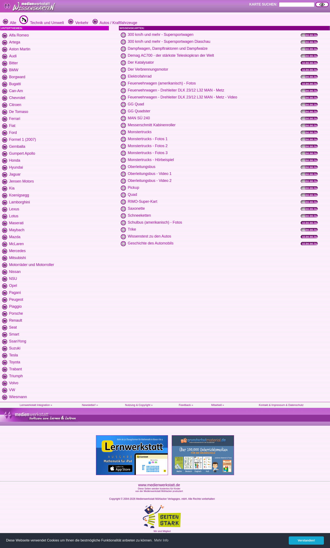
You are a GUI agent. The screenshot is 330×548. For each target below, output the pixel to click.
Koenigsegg (19, 195)
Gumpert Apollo (22, 153)
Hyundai (16, 167)
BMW (13, 70)
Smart (14, 334)
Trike (132, 229)
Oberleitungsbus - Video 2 (150, 181)
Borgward (17, 77)
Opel (13, 285)
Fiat (12, 126)
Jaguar (15, 174)
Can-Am (16, 91)
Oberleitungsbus (141, 167)
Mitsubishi (17, 258)
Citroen (15, 105)
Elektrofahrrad (140, 76)
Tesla (13, 355)
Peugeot (16, 299)
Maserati (16, 223)
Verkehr (77, 23)
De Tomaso (18, 112)
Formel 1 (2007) (22, 139)
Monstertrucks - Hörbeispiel (151, 160)
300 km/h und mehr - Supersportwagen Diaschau (169, 41)
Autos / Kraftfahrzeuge (114, 23)
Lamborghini (19, 202)
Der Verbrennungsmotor (148, 69)
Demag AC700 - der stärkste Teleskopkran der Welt (171, 55)
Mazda (14, 237)
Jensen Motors (21, 181)
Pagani (15, 292)
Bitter (13, 63)
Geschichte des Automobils (150, 243)
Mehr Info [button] (161, 540)
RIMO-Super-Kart (142, 201)
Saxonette (136, 208)
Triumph (16, 376)
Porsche (16, 313)
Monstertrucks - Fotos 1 (148, 139)
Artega (14, 42)
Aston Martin (19, 49)
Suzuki (14, 348)
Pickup (133, 187)
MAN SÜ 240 (139, 118)
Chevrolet (17, 98)
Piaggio (15, 306)
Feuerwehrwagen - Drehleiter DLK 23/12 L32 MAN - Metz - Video (182, 97)
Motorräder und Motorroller (31, 265)
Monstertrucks (140, 132)
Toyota (14, 362)
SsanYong (17, 341)
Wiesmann (18, 397)
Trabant (15, 369)
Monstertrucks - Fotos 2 (148, 146)
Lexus (14, 209)
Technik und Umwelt (41, 23)
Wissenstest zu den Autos (149, 236)
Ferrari (14, 119)
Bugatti (15, 84)
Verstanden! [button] (306, 540)
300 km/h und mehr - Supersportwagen (160, 34)
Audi (13, 56)
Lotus (13, 216)
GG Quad (136, 104)
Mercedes (17, 251)
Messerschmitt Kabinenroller (152, 125)
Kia (12, 188)
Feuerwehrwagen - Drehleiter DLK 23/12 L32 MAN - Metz (176, 90)
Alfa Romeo (19, 35)
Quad (132, 194)
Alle (9, 23)
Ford (13, 132)
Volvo (13, 383)
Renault (15, 320)
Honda (14, 160)
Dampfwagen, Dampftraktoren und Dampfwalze (168, 48)
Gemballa (17, 146)
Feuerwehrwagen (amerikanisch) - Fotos (162, 83)
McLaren (16, 244)
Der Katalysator (141, 62)
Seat (13, 327)
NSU (13, 279)
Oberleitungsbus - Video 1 (150, 174)
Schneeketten (139, 215)
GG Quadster (139, 111)
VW (12, 390)
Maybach (16, 230)
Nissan (15, 272)
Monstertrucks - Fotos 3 (148, 153)
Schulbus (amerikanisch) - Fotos (155, 222)
